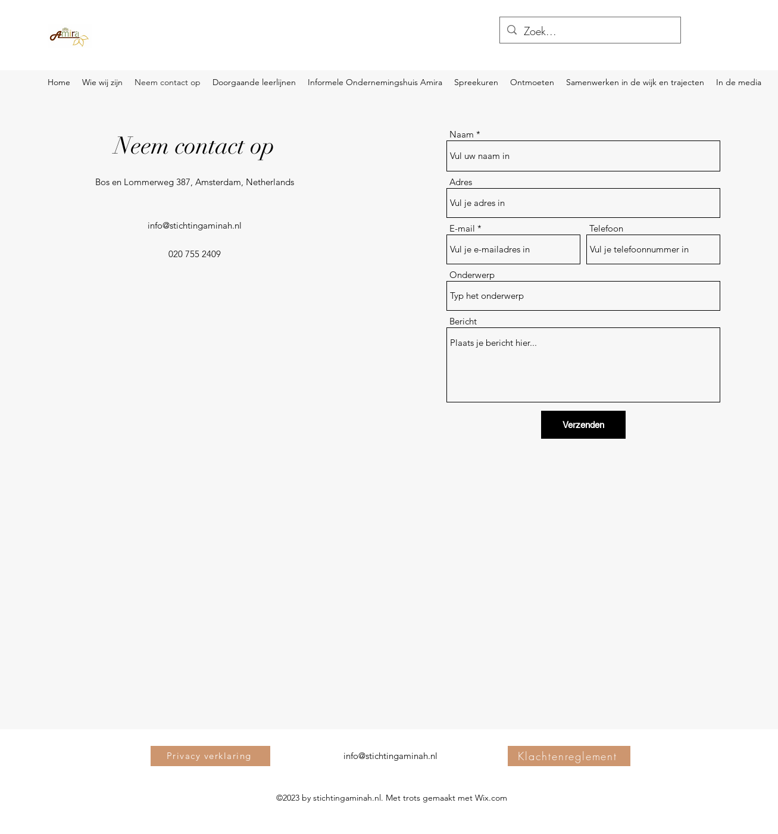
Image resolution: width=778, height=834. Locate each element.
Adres (460, 181)
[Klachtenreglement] (569, 756)
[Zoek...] (589, 31)
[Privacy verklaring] (210, 756)
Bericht (463, 321)
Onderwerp (472, 274)
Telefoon (606, 228)
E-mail (462, 228)
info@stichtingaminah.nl (195, 225)
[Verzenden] (583, 425)
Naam (461, 134)
